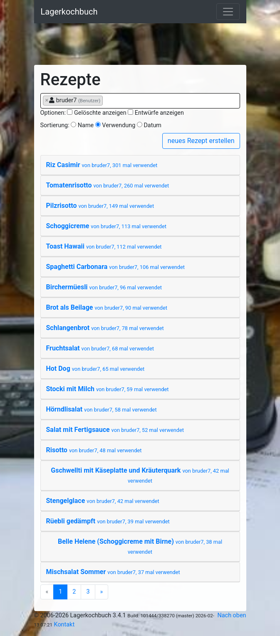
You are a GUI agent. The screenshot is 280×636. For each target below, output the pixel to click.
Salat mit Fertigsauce (115, 430)
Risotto (94, 450)
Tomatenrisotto (107, 185)
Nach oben (232, 615)
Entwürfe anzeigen (159, 112)
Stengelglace (102, 501)
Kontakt (64, 624)
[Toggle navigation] (228, 11)
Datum (152, 125)
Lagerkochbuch (69, 12)
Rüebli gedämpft (108, 521)
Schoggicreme (106, 226)
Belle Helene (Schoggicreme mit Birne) (140, 546)
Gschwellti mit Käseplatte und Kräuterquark (140, 475)
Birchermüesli (104, 287)
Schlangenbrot (105, 328)
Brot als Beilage (106, 307)
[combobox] (140, 100)
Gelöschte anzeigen (100, 112)
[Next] (102, 591)
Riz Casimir (102, 165)
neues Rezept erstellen (201, 141)
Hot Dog (95, 368)
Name (86, 125)
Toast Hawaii (104, 246)
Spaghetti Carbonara (115, 267)
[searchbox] (107, 100)
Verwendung (118, 125)
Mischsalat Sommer (113, 572)
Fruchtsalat (100, 348)
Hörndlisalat (101, 409)
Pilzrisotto (100, 206)
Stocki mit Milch (107, 389)
